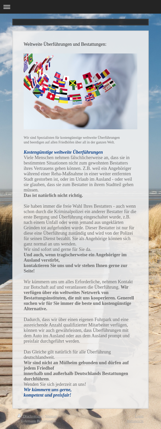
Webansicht (135, 421)
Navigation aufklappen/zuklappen (80, 6)
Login (139, 416)
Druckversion (30, 416)
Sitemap (51, 416)
